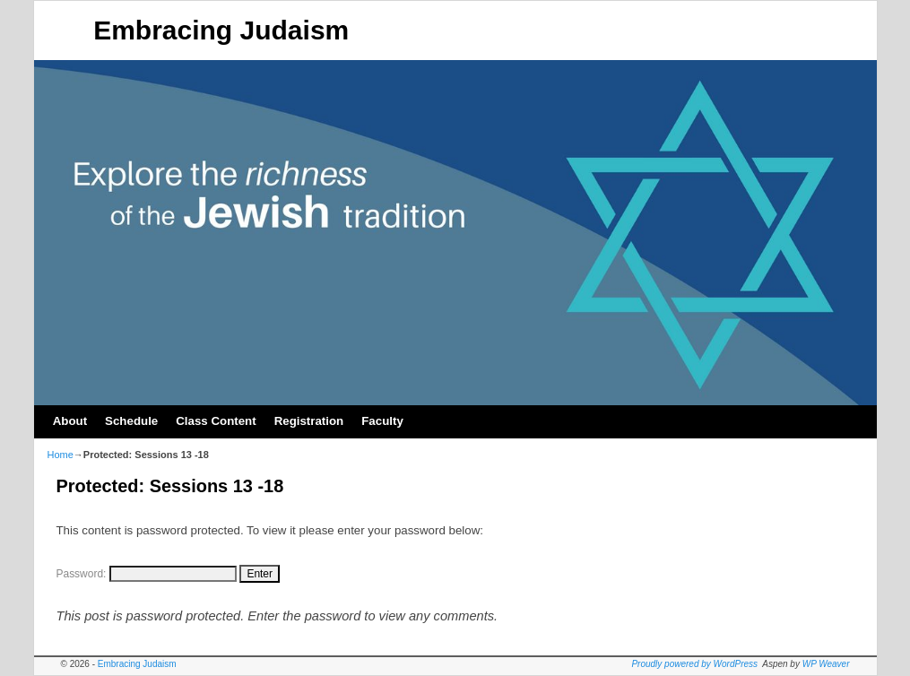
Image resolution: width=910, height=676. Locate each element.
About (70, 421)
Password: (146, 574)
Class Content (216, 421)
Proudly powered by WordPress (694, 664)
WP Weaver (826, 664)
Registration (309, 421)
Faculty (382, 421)
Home (61, 454)
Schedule (131, 421)
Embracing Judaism (221, 30)
